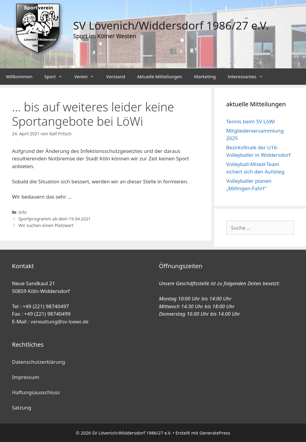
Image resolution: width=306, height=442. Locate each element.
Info (23, 212)
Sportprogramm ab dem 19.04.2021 (55, 219)
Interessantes (248, 76)
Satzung (21, 407)
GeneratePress (214, 433)
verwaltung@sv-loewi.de (59, 321)
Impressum (25, 377)
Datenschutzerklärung (38, 361)
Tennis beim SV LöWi (250, 121)
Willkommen (19, 76)
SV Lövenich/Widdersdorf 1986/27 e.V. (171, 25)
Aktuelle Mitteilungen (159, 76)
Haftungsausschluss (36, 392)
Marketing (205, 76)
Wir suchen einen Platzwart (46, 225)
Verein (87, 76)
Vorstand (115, 76)
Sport (56, 76)
